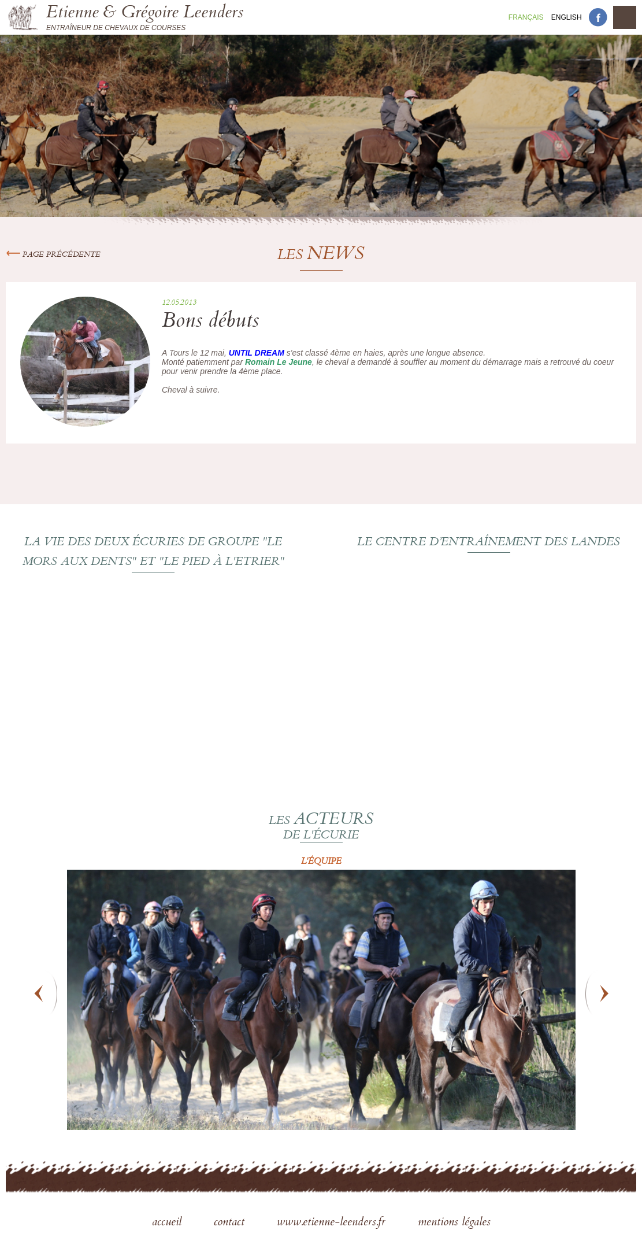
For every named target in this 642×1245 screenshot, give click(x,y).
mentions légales (454, 1223)
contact (231, 1223)
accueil (168, 1223)
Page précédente (53, 255)
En (566, 17)
